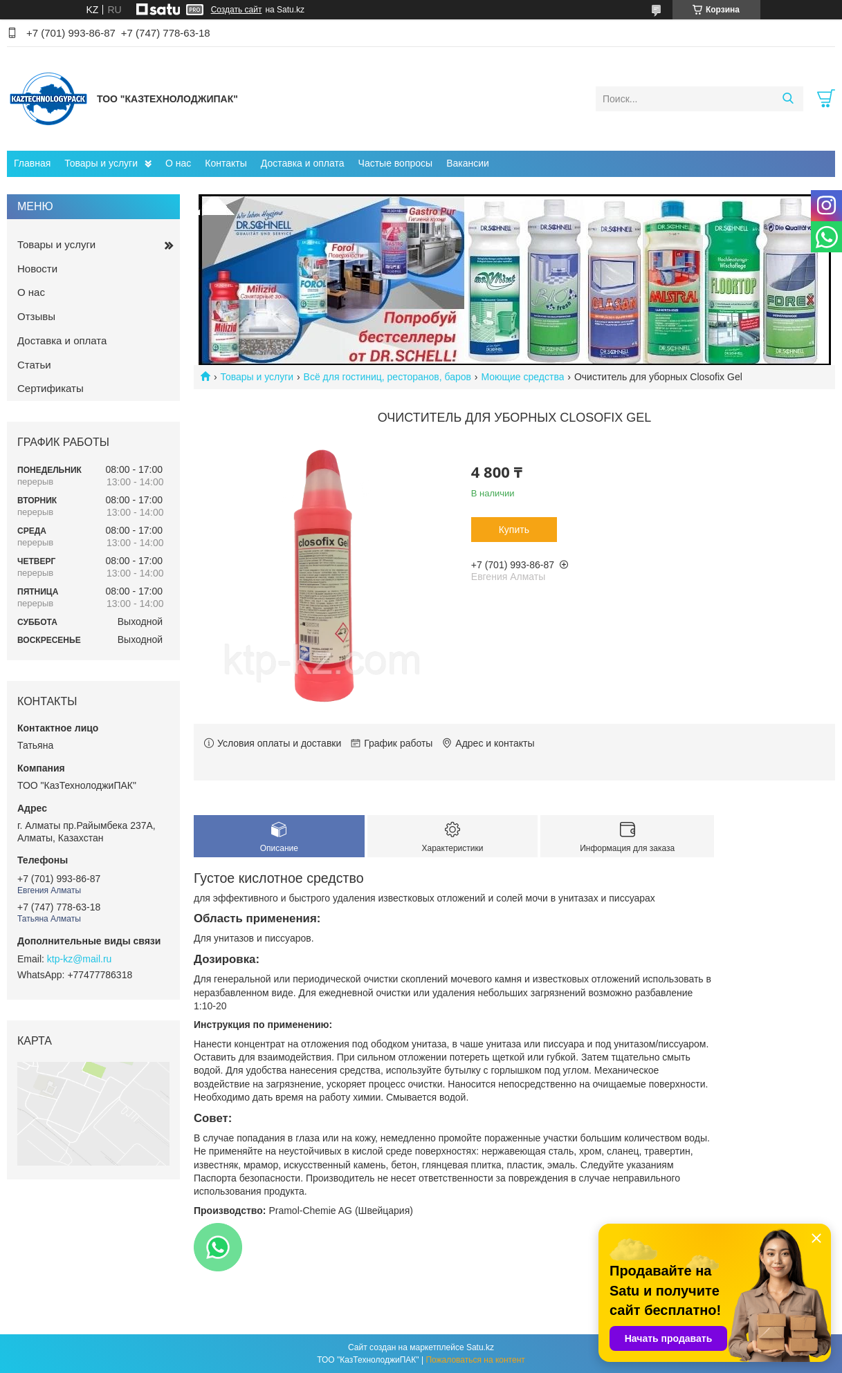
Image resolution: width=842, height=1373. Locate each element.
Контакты (225, 163)
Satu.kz (480, 1347)
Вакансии (467, 163)
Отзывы (36, 316)
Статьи (34, 365)
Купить (514, 529)
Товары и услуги (101, 163)
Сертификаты (50, 388)
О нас (178, 163)
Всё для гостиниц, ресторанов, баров (387, 376)
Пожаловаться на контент (474, 1360)
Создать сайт (236, 10)
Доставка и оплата (303, 163)
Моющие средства (522, 376)
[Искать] (787, 98)
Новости (37, 268)
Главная (32, 163)
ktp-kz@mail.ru (79, 958)
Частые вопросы (395, 163)
